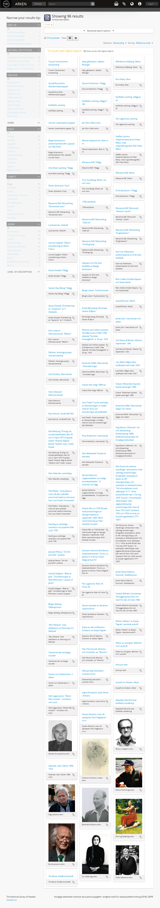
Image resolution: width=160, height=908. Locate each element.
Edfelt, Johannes (14, 98)
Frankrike (11, 163)
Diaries (10, 266)
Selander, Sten (13, 101)
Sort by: (131, 43)
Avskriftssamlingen (16, 40)
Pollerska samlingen (16, 32)
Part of (12, 25)
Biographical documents (18, 262)
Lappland (11, 144)
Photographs (13, 254)
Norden (10, 140)
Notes (10, 258)
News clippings (14, 250)
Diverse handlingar (16, 36)
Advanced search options (99, 30)
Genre (11, 224)
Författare (12, 188)
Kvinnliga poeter (14, 203)
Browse (38, 3)
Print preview (52, 37)
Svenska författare (15, 214)
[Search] (71, 4)
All (8, 29)
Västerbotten (13, 148)
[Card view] (70, 38)
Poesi (9, 184)
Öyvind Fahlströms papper (19, 44)
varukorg (116, 4)
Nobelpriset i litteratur (17, 195)
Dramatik (11, 218)
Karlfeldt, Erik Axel (15, 86)
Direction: (107, 43)
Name (11, 122)
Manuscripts (13, 232)
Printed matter (14, 243)
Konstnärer (12, 199)
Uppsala (11, 167)
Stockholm (12, 159)
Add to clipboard (73, 70)
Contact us (12, 899)
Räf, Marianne (13, 83)
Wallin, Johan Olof (15, 109)
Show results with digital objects (99, 51)
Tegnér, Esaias (13, 105)
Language (132, 4)
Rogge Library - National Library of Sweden (27, 69)
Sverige (10, 136)
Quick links (140, 4)
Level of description (20, 271)
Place (11, 129)
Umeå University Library (18, 61)
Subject (12, 176)
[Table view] (76, 38)
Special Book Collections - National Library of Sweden (31, 65)
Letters (10, 239)
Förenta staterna (15, 155)
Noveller (11, 207)
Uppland (11, 151)
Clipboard (124, 4)
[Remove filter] (51, 24)
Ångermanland (14, 170)
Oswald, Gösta (13, 94)
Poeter (10, 192)
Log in (151, 3)
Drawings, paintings (16, 247)
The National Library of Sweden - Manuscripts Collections (33, 58)
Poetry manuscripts (16, 235)
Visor (9, 210)
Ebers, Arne (12, 116)
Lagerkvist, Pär (14, 90)
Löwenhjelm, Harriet (16, 113)
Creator (12, 75)
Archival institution (20, 50)
